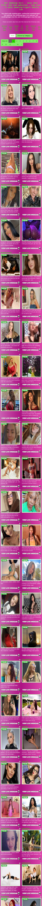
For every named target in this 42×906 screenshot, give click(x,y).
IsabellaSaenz (5, 721)
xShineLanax (5, 245)
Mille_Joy (4, 104)
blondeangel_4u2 (27, 301)
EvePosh (4, 188)
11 (10, 44)
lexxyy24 (4, 357)
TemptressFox (5, 861)
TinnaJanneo (5, 889)
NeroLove (4, 272)
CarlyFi (24, 104)
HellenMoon (26, 693)
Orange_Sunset (27, 525)
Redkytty (25, 581)
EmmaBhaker (5, 385)
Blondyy (24, 161)
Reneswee (25, 217)
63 (18, 44)
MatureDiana (26, 861)
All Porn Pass (21, 28)
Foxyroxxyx (26, 357)
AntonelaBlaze (5, 497)
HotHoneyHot (5, 693)
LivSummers (5, 49)
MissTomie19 (5, 665)
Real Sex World (27, 28)
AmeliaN (24, 133)
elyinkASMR (5, 301)
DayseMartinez (27, 553)
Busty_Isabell (26, 805)
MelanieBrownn (27, 833)
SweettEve (4, 553)
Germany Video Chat (4, 28)
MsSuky (24, 245)
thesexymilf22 (5, 133)
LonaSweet (25, 469)
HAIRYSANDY (26, 440)
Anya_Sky (25, 637)
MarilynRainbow (6, 525)
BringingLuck (26, 777)
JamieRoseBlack (6, 161)
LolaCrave (4, 440)
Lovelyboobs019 (27, 413)
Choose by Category (24, 35)
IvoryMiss (4, 637)
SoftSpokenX (26, 721)
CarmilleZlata (26, 665)
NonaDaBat (25, 272)
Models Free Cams (16, 28)
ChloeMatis (4, 77)
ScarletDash (5, 749)
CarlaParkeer (26, 329)
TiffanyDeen (5, 609)
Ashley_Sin (25, 749)
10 (6, 44)
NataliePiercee (5, 581)
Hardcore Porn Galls (33, 28)
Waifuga (3, 413)
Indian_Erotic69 (6, 805)
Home (12, 35)
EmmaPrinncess (6, 217)
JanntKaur (4, 777)
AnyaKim (25, 609)
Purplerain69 (26, 77)
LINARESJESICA (6, 833)
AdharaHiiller (5, 469)
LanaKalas (25, 49)
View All (4, 41)
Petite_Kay (25, 188)
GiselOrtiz (25, 385)
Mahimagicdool (6, 329)
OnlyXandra (26, 497)
